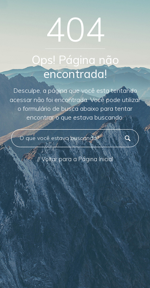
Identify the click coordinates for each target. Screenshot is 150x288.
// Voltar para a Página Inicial (75, 159)
